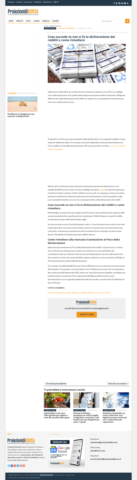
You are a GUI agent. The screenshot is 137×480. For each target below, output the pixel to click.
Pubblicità (37, 2)
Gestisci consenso (46, 475)
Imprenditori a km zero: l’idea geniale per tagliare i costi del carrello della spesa (56, 415)
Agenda (55, 21)
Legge (101, 189)
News (11, 21)
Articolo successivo (117, 383)
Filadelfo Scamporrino (66, 28)
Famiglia (45, 21)
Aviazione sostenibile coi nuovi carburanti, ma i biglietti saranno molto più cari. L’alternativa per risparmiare (115, 417)
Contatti (19, 2)
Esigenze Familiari (55, 26)
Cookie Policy (70, 475)
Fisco (28, 21)
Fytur (38, 478)
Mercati (19, 21)
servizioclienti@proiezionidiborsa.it (105, 459)
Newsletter (47, 2)
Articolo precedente (56, 383)
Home (46, 26)
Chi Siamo (10, 2)
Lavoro (36, 21)
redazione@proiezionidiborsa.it (104, 442)
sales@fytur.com (97, 450)
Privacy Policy (59, 475)
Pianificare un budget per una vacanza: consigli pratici (20, 115)
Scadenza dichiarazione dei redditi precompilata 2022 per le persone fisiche (79, 292)
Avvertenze (28, 2)
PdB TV (56, 2)
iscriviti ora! (87, 314)
